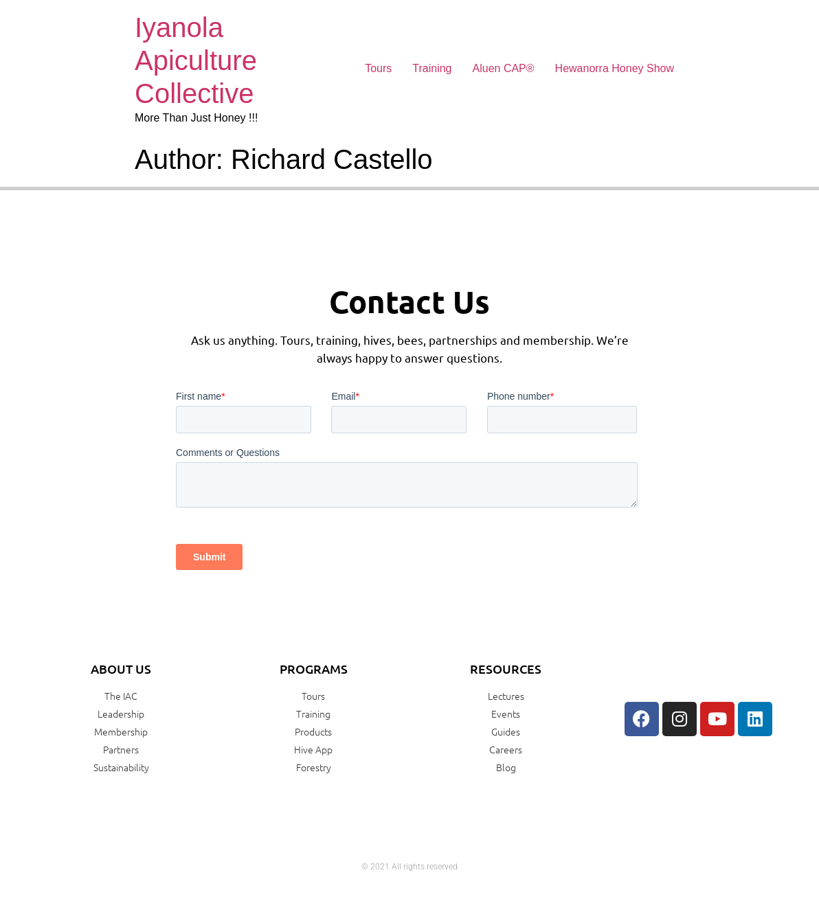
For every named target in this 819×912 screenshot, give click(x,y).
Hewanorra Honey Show (614, 68)
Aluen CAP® (504, 68)
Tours (378, 68)
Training (431, 68)
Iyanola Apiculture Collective (196, 60)
